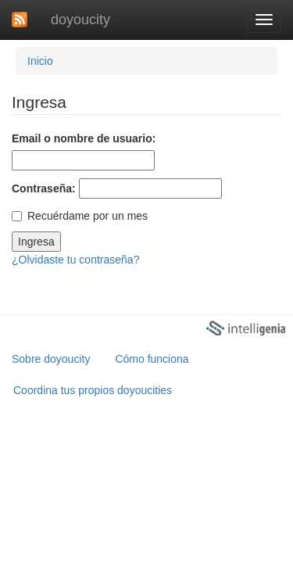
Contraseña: (44, 188)
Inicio (40, 61)
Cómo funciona (151, 359)
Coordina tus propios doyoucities (92, 390)
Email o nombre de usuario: (83, 138)
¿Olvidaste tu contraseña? (75, 259)
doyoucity (80, 19)
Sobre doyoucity (51, 359)
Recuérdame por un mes (80, 216)
